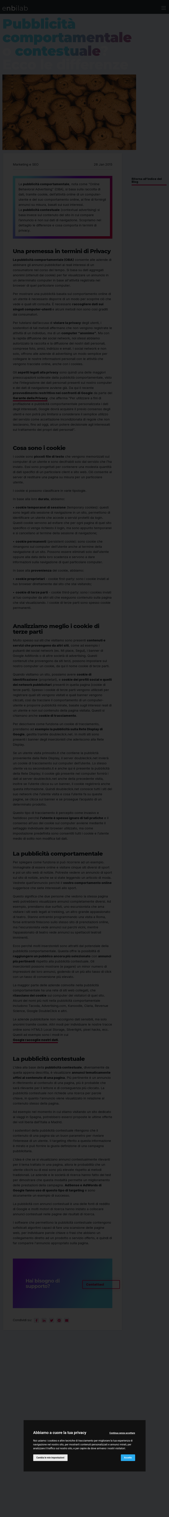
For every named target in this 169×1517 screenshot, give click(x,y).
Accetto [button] (128, 1457)
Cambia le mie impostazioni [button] (50, 1457)
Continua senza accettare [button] (122, 1433)
